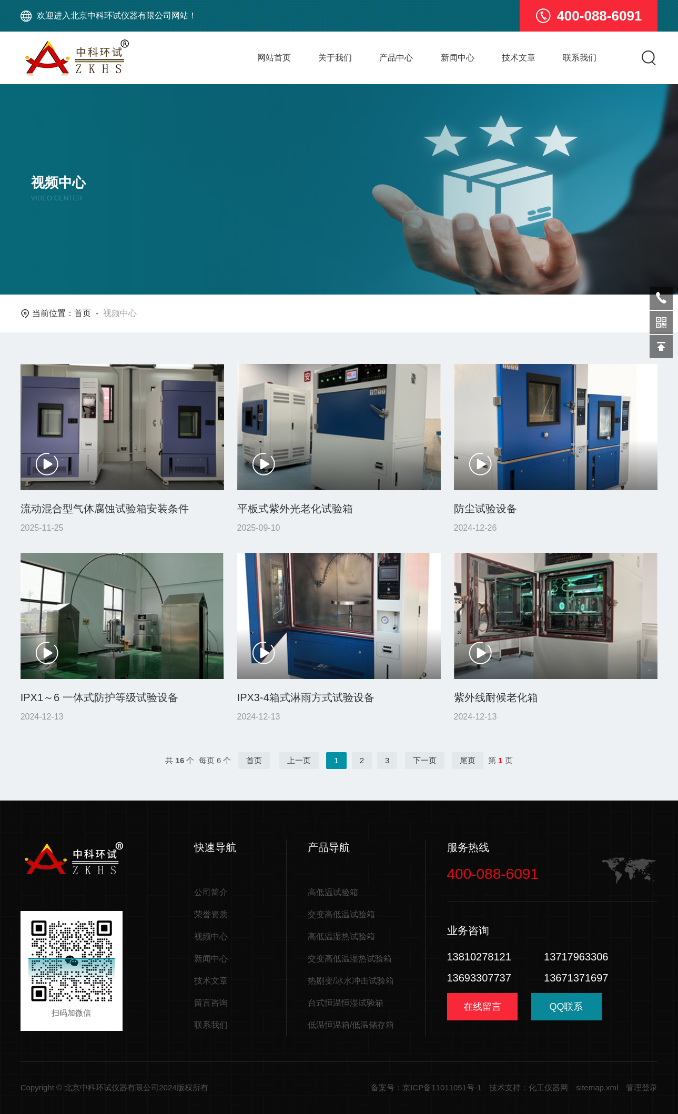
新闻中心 (457, 57)
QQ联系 (566, 1010)
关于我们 (335, 57)
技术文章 (518, 57)
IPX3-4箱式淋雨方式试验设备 (306, 697)
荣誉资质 (211, 914)
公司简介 (211, 892)
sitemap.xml (597, 1087)
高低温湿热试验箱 (341, 936)
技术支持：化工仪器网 (528, 1087)
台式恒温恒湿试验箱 (345, 1002)
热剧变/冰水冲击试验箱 (351, 980)
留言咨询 (211, 1002)
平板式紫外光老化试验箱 (295, 508)
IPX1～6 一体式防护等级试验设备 (99, 697)
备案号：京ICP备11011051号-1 (426, 1087)
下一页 (425, 760)
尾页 (467, 760)
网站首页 (274, 57)
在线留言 (482, 1006)
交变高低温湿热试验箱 (350, 958)
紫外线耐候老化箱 (496, 697)
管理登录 (641, 1087)
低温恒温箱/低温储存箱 (351, 1024)
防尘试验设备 (485, 508)
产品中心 (396, 57)
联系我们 (579, 57)
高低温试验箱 (333, 892)
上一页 (299, 760)
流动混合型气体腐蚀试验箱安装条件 (105, 508)
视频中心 (211, 936)
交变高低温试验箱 (341, 914)
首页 (82, 313)
